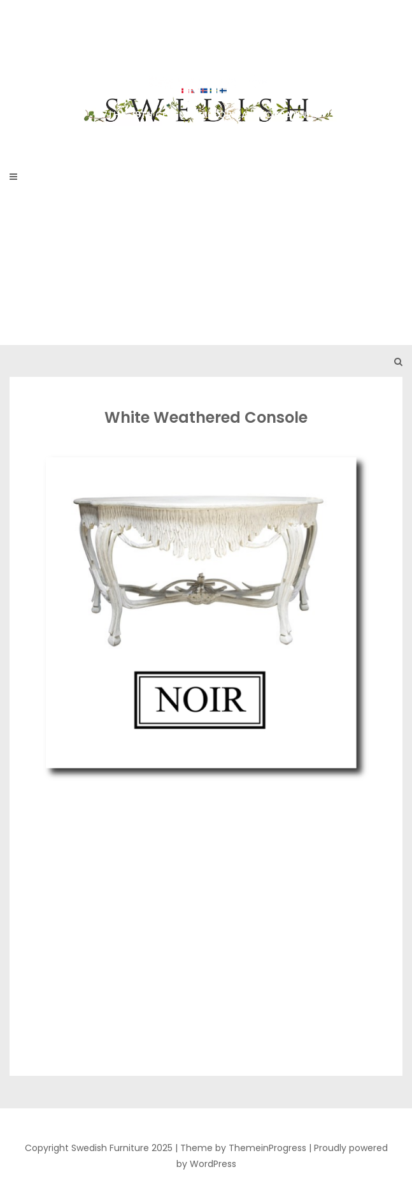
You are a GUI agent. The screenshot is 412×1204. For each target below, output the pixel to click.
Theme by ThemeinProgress (243, 1148)
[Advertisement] (206, 249)
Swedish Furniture (206, 70)
